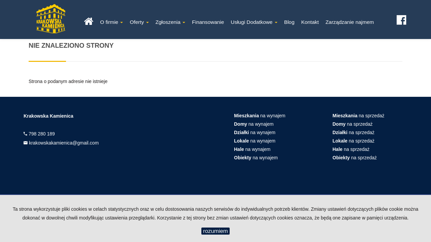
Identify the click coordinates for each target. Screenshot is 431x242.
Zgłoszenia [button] (171, 22)
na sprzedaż (359, 115)
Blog (289, 22)
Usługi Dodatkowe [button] (254, 22)
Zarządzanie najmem (350, 22)
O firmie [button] (111, 22)
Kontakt (310, 22)
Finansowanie (208, 22)
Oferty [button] (139, 22)
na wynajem (260, 115)
